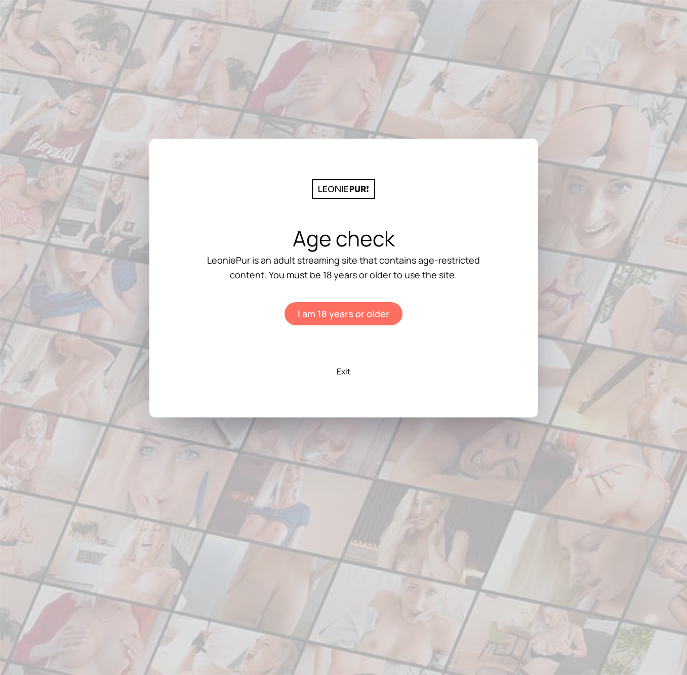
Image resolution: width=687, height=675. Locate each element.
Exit (343, 371)
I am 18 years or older (343, 314)
